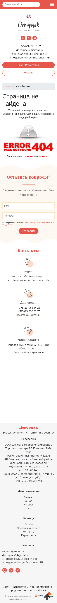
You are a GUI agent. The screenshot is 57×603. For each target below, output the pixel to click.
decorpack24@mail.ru (29, 50)
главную (28, 156)
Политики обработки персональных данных (29, 224)
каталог (45, 156)
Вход (20, 65)
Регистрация (32, 65)
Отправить (28, 230)
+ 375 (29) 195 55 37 (30, 46)
